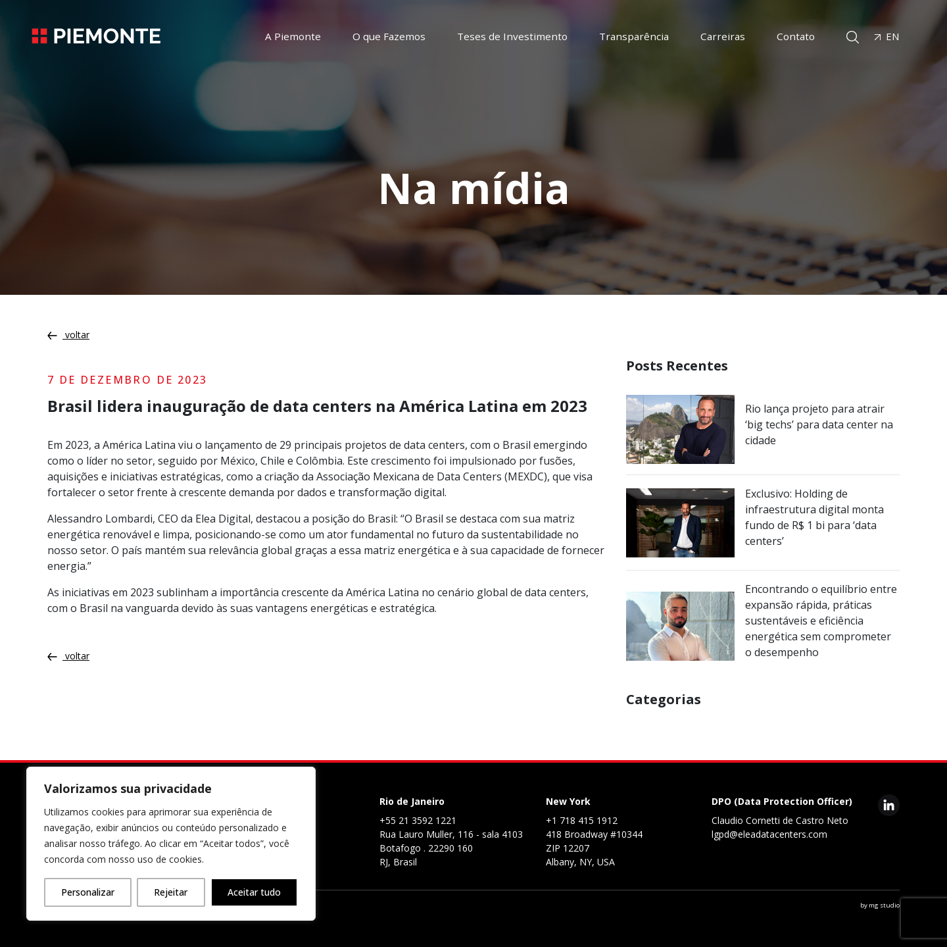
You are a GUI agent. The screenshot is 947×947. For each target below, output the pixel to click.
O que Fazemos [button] (388, 36)
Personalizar (87, 892)
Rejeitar (170, 892)
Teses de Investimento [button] (512, 36)
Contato (796, 36)
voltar (68, 334)
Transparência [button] (634, 36)
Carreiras (722, 36)
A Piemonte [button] (293, 36)
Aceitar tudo (254, 892)
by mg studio (880, 905)
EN (887, 36)
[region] (171, 844)
